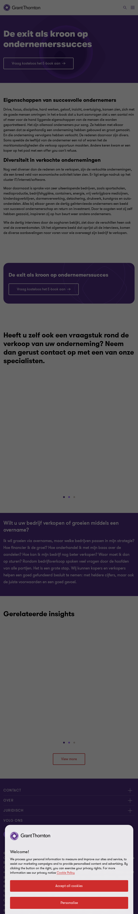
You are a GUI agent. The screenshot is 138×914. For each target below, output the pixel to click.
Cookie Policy (66, 873)
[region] (69, 869)
